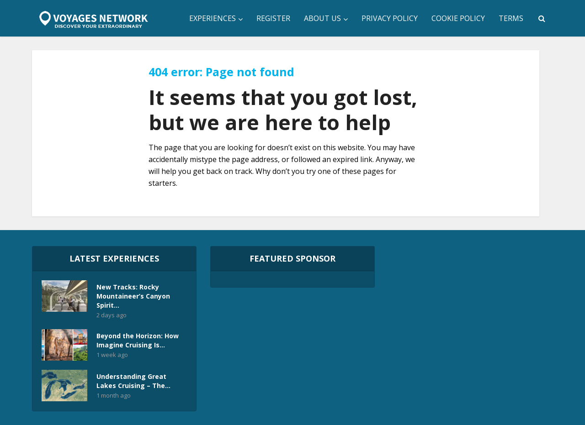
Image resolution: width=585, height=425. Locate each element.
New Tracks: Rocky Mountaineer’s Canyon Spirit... (133, 296)
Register (273, 18)
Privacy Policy (390, 18)
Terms (511, 18)
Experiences (212, 18)
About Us (322, 18)
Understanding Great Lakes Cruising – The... (133, 381)
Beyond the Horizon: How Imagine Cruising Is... (137, 340)
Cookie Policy (458, 18)
